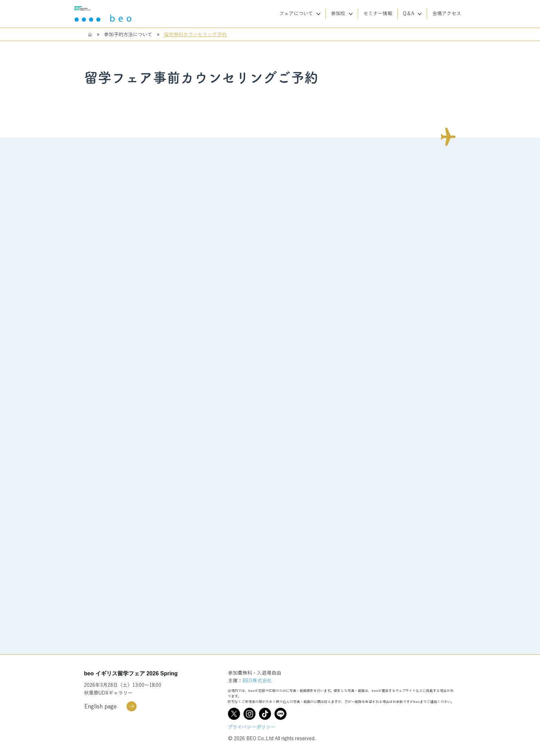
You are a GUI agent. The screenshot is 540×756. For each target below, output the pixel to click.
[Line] (280, 714)
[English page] (110, 706)
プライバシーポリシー (252, 727)
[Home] (90, 34)
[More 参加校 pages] (351, 14)
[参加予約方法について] (128, 34)
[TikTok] (265, 714)
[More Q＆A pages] (420, 14)
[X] (234, 714)
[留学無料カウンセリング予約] (195, 34)
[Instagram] (249, 714)
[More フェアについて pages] (318, 14)
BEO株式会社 (257, 680)
